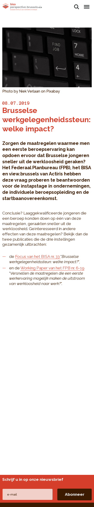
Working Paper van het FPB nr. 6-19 (52, 268)
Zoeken (77, 7)
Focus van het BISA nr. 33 (38, 256)
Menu (86, 4)
